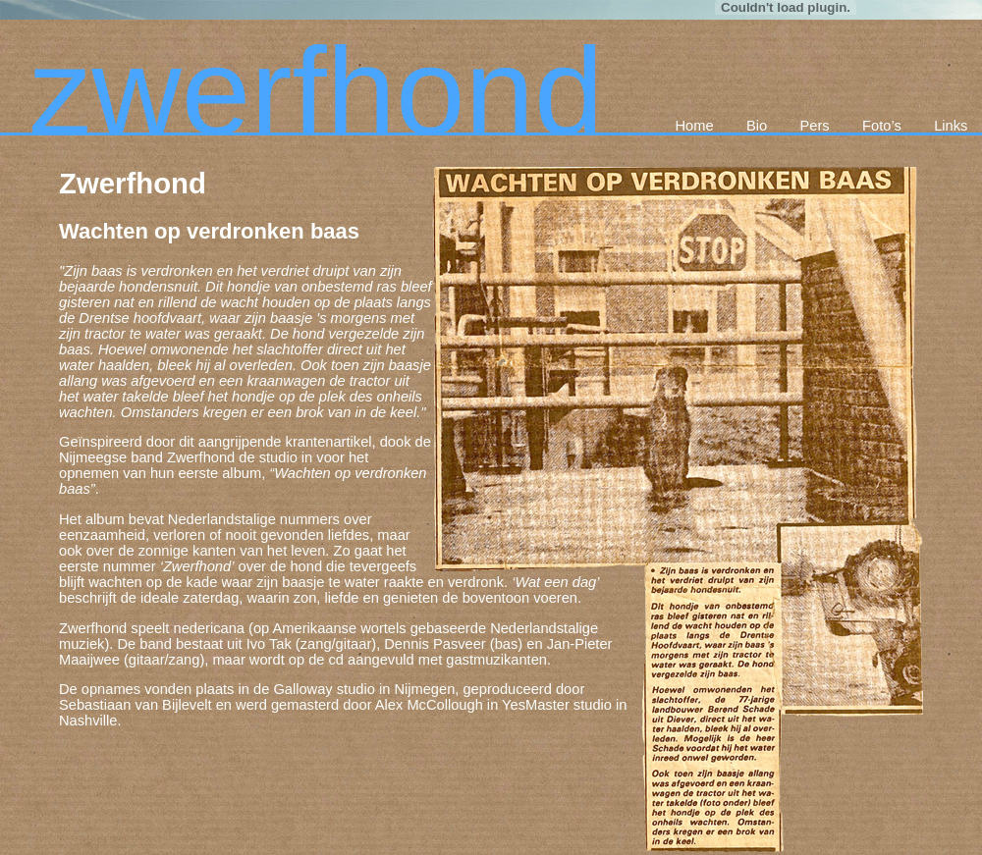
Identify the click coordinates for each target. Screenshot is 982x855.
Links (950, 126)
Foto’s (881, 126)
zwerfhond (316, 91)
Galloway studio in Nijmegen (364, 689)
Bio (756, 126)
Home (694, 126)
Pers (815, 126)
